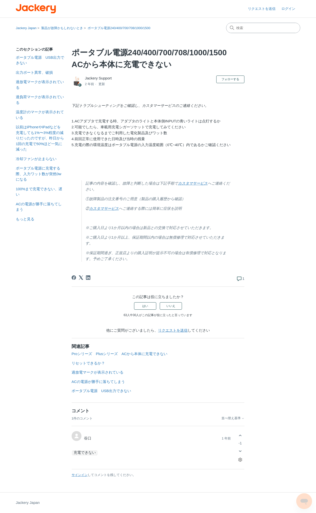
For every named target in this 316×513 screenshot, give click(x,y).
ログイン (288, 9)
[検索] (263, 28)
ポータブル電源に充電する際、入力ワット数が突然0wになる (38, 173)
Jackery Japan (26, 28)
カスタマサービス (193, 183)
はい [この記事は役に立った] (145, 306)
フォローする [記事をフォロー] (230, 79)
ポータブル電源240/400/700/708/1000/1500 (119, 28)
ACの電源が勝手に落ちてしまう (39, 207)
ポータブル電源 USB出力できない (40, 60)
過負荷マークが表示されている (40, 100)
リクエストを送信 (262, 9)
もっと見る (25, 219)
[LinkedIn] (88, 277)
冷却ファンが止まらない (36, 159)
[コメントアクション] (240, 460)
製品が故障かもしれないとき (62, 28)
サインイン (80, 475)
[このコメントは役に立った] (240, 435)
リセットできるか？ (88, 363)
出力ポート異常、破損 (34, 72)
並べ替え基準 (233, 418)
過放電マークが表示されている (40, 85)
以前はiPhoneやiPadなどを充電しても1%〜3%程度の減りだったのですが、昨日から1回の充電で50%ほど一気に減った (40, 138)
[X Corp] (81, 277)
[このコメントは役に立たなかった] (240, 451)
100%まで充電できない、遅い (39, 192)
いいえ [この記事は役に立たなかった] (170, 306)
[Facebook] (74, 277)
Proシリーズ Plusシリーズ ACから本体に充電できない (119, 354)
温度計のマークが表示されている (40, 115)
